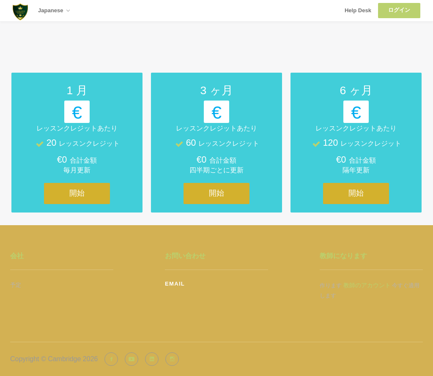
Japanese (54, 11)
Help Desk (358, 10)
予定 (15, 285)
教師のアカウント (367, 285)
